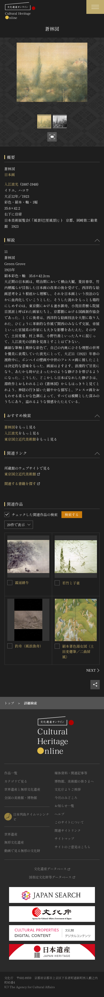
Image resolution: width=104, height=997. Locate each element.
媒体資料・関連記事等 (71, 773)
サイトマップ (64, 838)
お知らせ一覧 (64, 805)
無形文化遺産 (14, 842)
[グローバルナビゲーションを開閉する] (95, 7)
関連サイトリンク (68, 830)
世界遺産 (10, 834)
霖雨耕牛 (22, 582)
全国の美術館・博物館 (20, 797)
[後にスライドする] (93, 670)
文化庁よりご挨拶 (68, 789)
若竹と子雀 (71, 582)
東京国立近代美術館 (20, 439)
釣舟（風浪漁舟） (29, 645)
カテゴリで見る (15, 781)
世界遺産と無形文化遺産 (22, 789)
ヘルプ (59, 814)
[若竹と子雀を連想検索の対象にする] (57, 582)
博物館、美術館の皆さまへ (74, 781)
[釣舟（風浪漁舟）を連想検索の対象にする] (9, 645)
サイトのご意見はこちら (73, 846)
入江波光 (11, 184)
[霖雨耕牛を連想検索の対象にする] (9, 582)
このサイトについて (69, 822)
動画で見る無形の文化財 (22, 850)
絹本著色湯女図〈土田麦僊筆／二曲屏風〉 (78, 651)
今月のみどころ (66, 797)
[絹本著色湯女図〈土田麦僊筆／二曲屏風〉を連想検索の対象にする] (57, 646)
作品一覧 (10, 773)
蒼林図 (9, 427)
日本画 (9, 174)
